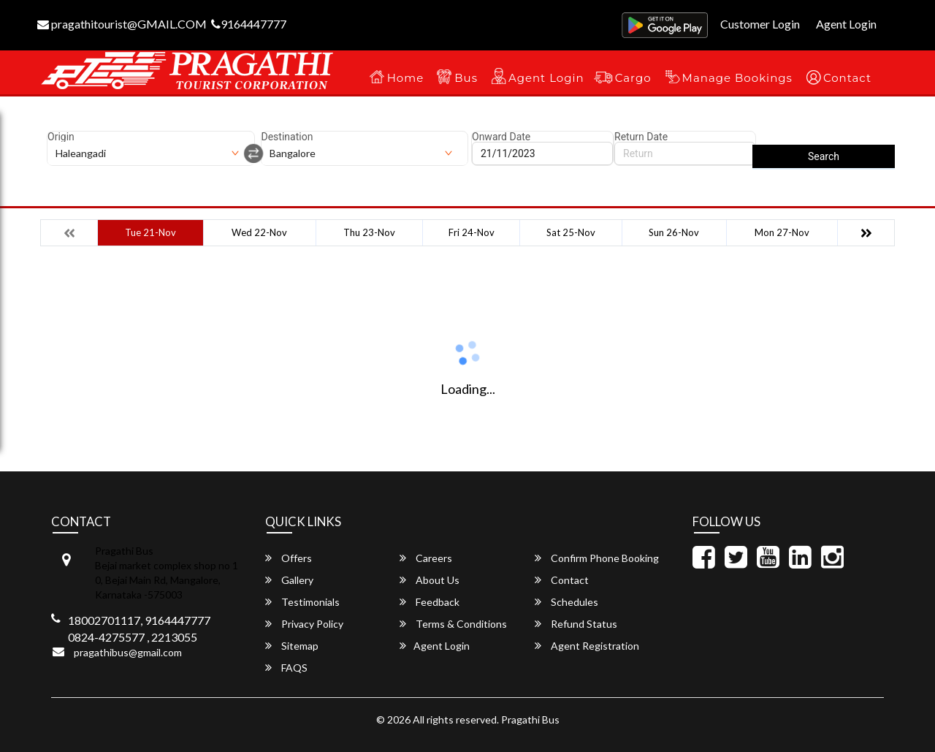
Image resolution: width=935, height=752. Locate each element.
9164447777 (248, 24)
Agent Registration (587, 645)
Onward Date (501, 137)
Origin (61, 137)
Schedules (566, 602)
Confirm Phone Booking (597, 558)
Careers (426, 558)
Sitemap (291, 645)
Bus (466, 78)
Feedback (429, 602)
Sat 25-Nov (570, 232)
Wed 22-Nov (259, 232)
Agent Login (846, 24)
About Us (429, 580)
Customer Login (760, 24)
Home (405, 78)
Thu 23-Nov (369, 232)
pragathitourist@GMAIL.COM (122, 24)
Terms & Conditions (453, 624)
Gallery (289, 580)
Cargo (633, 78)
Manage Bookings (737, 78)
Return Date (641, 137)
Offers (288, 558)
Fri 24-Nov (472, 232)
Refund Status (576, 624)
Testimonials (302, 602)
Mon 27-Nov (782, 232)
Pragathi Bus (530, 719)
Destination (287, 137)
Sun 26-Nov (674, 232)
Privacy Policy (304, 624)
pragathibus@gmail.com (128, 652)
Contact (847, 78)
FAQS (286, 667)
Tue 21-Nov (150, 232)
